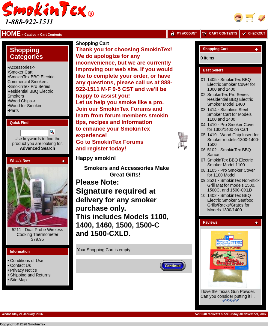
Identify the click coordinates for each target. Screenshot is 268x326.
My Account (183, 33)
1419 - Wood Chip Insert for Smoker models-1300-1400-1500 (233, 139)
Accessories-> (22, 67)
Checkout (253, 33)
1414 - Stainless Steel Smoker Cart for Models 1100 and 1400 (229, 114)
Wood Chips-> (22, 100)
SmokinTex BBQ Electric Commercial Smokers (31, 79)
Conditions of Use (26, 260)
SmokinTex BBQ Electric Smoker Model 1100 (230, 162)
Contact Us (20, 265)
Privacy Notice (23, 270)
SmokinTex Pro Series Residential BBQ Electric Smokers (30, 91)
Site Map (18, 279)
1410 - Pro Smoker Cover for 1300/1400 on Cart (231, 127)
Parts (14, 110)
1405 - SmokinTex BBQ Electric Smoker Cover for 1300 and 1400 (231, 84)
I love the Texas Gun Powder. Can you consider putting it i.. (228, 294)
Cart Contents (51, 34)
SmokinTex (37, 324)
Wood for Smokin (25, 105)
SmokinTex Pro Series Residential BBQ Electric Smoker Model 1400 (230, 99)
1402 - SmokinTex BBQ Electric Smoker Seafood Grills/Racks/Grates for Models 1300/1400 (230, 202)
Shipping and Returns (30, 275)
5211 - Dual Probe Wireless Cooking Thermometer (37, 232)
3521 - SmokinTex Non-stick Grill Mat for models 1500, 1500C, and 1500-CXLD (233, 185)
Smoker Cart (21, 72)
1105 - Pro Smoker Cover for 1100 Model (231, 172)
